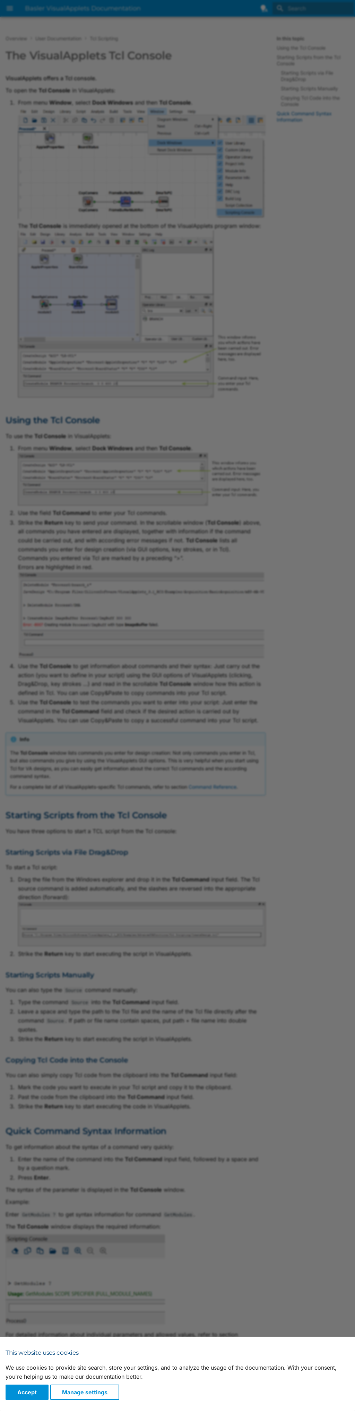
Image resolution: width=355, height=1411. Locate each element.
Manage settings (84, 1392)
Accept (27, 1392)
